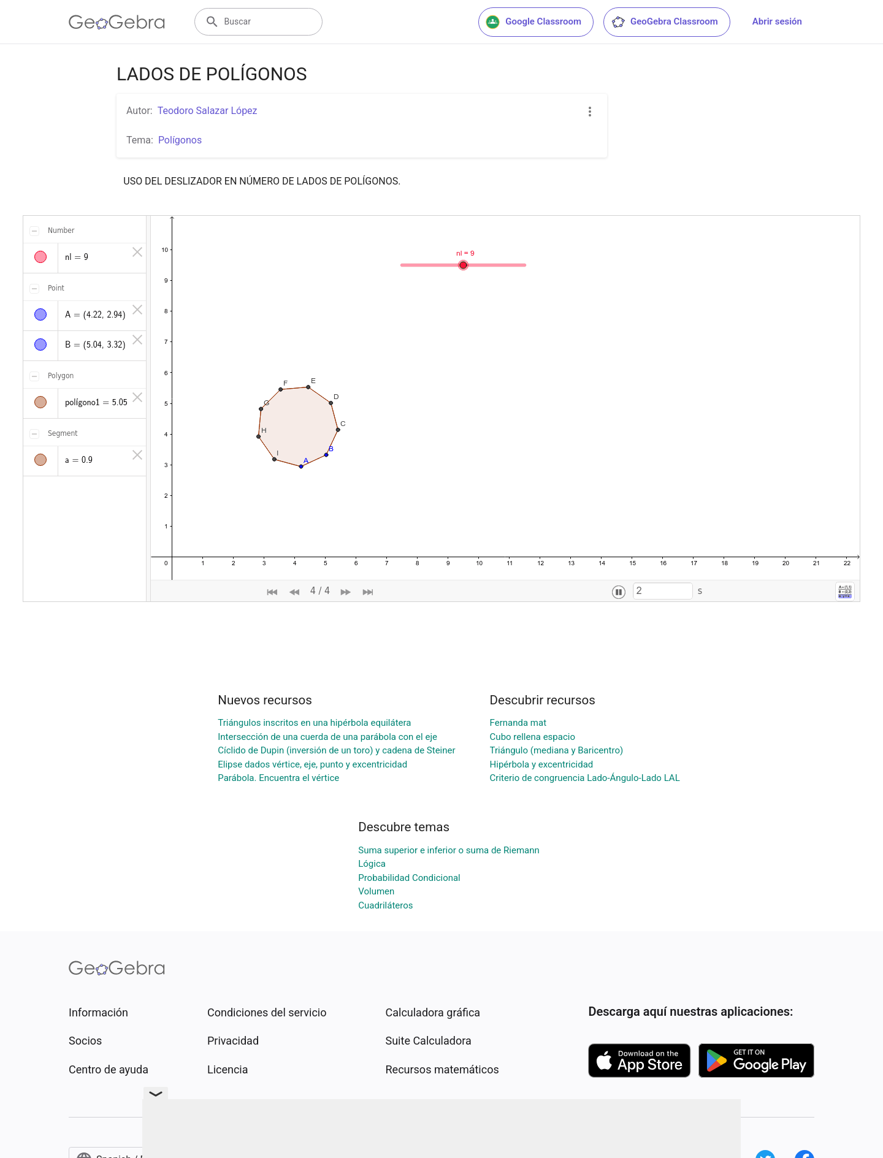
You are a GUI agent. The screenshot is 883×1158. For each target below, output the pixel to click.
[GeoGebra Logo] (117, 22)
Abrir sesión (777, 21)
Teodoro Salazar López (208, 110)
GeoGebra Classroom (664, 22)
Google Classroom (533, 22)
